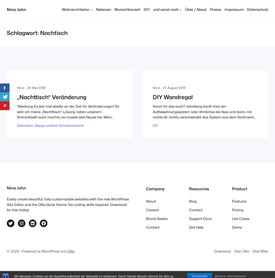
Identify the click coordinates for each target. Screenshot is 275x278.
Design (40, 126)
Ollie (71, 251)
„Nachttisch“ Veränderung (51, 97)
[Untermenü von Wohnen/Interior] (77, 10)
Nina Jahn (16, 9)
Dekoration (25, 126)
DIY (155, 126)
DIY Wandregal (173, 97)
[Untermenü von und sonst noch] (167, 10)
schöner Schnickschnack (65, 126)
